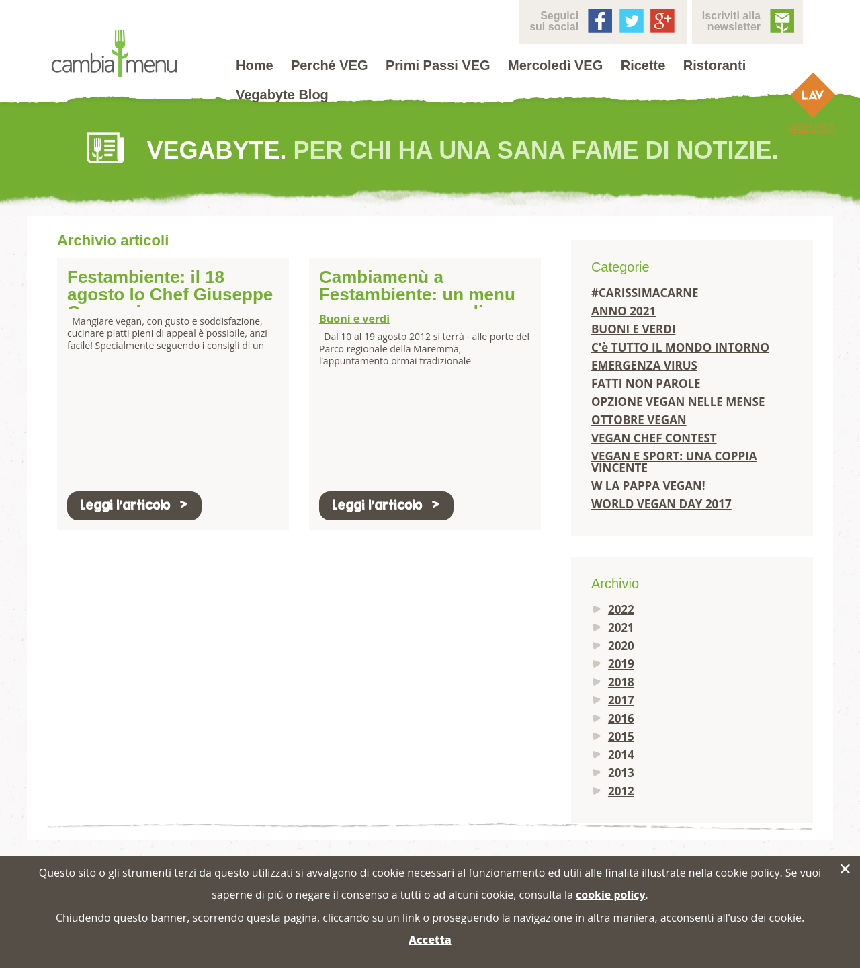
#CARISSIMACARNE (645, 292)
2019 (621, 664)
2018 (621, 682)
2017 (621, 700)
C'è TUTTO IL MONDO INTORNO (680, 347)
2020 (621, 645)
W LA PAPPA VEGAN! (648, 485)
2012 (621, 791)
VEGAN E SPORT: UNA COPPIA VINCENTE (674, 461)
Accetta (429, 939)
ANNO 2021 (623, 311)
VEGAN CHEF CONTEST (654, 438)
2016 (621, 718)
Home (254, 65)
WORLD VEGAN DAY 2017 (661, 504)
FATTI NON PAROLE (646, 383)
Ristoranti (714, 65)
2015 (621, 736)
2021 (621, 627)
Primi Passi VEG (438, 65)
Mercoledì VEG (555, 65)
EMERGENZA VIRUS (644, 365)
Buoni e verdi (354, 318)
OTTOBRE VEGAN (639, 420)
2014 (621, 754)
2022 (621, 609)
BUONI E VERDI (633, 329)
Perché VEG (329, 65)
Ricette (643, 65)
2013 (621, 772)
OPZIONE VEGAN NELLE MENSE (678, 401)
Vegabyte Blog (282, 94)
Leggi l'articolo (134, 505)
